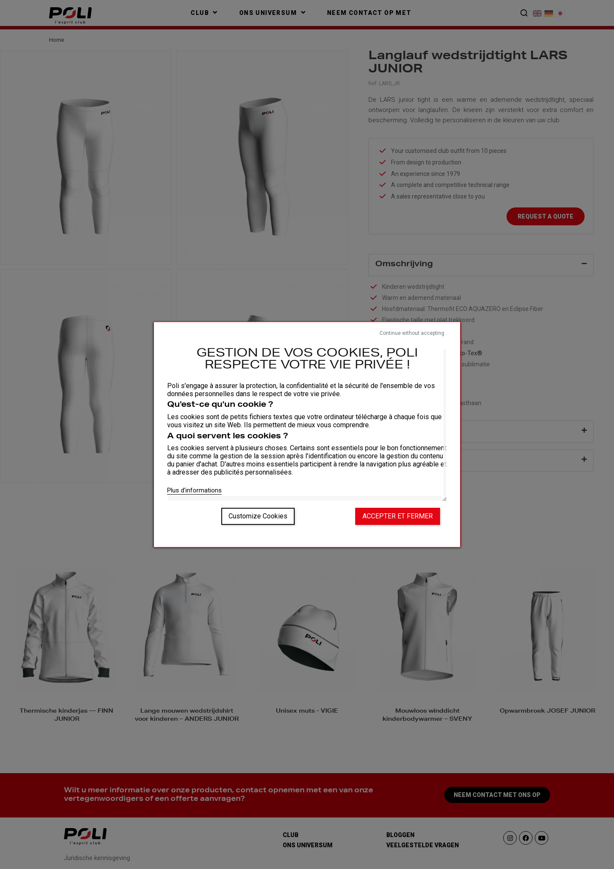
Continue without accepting (411, 333)
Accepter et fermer (397, 516)
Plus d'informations (194, 490)
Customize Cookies (258, 516)
